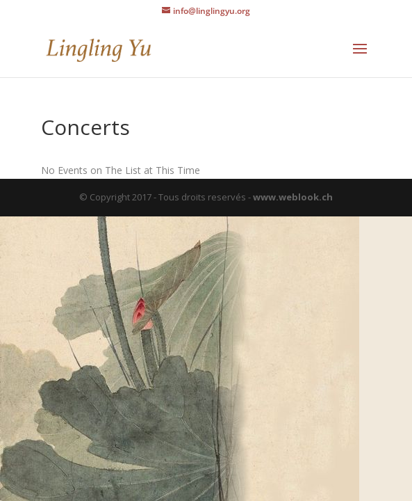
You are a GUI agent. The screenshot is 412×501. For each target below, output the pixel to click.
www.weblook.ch (293, 197)
